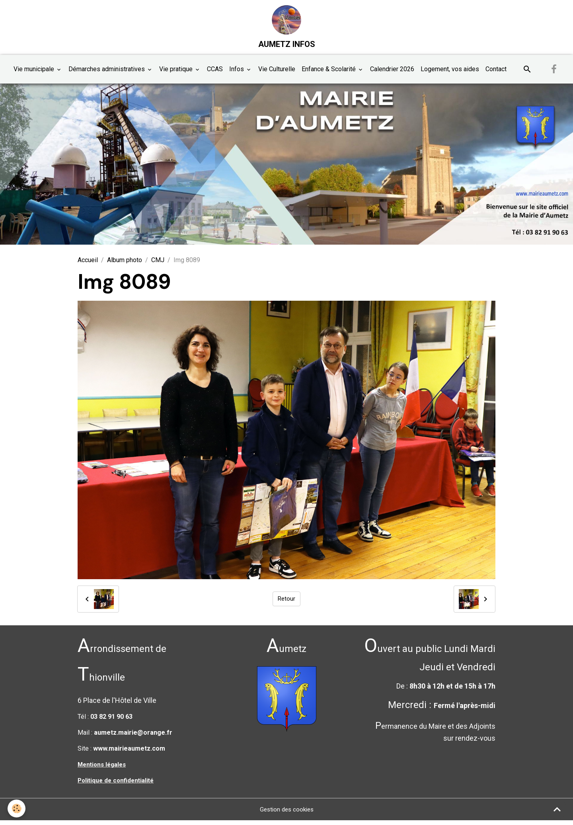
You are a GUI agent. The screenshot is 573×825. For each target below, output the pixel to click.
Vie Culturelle (276, 74)
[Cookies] (17, 808)
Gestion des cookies (287, 813)
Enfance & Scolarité (329, 74)
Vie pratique (176, 74)
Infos (237, 74)
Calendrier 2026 (392, 74)
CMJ (157, 265)
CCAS (215, 74)
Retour (286, 603)
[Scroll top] (557, 809)
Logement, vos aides (450, 74)
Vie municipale (35, 74)
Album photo (124, 265)
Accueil (88, 265)
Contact (496, 74)
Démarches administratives (107, 74)
